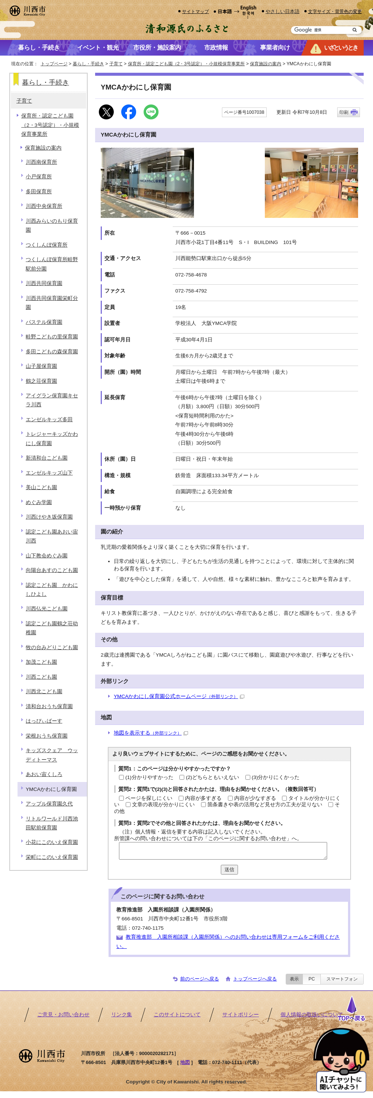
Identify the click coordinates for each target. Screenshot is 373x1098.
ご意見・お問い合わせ (63, 1014)
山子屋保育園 (41, 366)
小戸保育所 (39, 176)
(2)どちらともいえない (212, 777)
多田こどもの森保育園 (52, 351)
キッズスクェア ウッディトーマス (52, 755)
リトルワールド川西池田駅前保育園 (52, 823)
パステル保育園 (44, 322)
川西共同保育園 (44, 283)
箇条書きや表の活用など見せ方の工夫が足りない (264, 804)
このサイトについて (177, 1014)
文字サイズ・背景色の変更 (335, 11)
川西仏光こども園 (47, 608)
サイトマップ (195, 11)
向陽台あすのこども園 (52, 570)
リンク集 (121, 1014)
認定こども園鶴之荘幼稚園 (52, 628)
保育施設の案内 (265, 63)
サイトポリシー (240, 1014)
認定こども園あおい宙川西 (52, 536)
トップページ (54, 63)
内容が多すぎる (203, 798)
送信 (229, 869)
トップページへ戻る (255, 979)
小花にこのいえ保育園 (52, 842)
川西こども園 (41, 677)
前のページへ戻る (199, 979)
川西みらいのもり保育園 (52, 225)
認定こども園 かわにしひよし (52, 589)
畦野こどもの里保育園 (52, 337)
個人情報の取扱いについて (311, 1014)
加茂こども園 (41, 662)
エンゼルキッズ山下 (49, 473)
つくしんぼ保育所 (47, 245)
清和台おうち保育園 (49, 706)
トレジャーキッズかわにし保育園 (52, 438)
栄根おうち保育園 (47, 736)
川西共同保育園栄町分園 (52, 302)
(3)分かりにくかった (276, 777)
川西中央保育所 (44, 206)
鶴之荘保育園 (41, 381)
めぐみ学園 (39, 502)
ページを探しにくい (148, 798)
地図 (185, 1062)
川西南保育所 (41, 162)
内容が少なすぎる (255, 798)
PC (311, 979)
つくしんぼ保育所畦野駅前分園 (52, 264)
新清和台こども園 (47, 458)
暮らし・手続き (88, 63)
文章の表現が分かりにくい (163, 804)
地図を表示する (151, 733)
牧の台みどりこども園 (52, 647)
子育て (116, 63)
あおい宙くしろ (44, 774)
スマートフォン (342, 979)
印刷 (343, 112)
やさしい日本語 (283, 11)
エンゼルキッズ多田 (49, 419)
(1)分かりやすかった (149, 777)
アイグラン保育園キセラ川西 (52, 400)
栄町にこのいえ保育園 (52, 857)
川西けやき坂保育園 (49, 517)
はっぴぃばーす (44, 721)
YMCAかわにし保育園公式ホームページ (179, 696)
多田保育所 (39, 191)
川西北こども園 (44, 691)
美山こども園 (41, 487)
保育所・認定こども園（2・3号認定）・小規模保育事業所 (186, 63)
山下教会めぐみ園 (47, 556)
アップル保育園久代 (49, 804)
